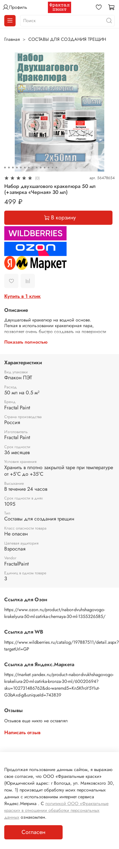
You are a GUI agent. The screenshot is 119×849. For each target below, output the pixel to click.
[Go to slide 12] (49, 167)
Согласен (33, 832)
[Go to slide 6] (25, 167)
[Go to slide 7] (29, 167)
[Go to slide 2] (9, 167)
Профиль (14, 7)
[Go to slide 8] (33, 167)
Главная (12, 39)
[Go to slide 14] (57, 167)
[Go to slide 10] (41, 167)
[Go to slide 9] (37, 167)
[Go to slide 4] (17, 167)
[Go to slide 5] (21, 167)
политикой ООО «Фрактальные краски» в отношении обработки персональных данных (56, 810)
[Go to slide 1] (5, 167)
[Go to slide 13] (53, 167)
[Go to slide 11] (45, 167)
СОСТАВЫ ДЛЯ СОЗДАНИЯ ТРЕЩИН (67, 39)
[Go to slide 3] (13, 167)
